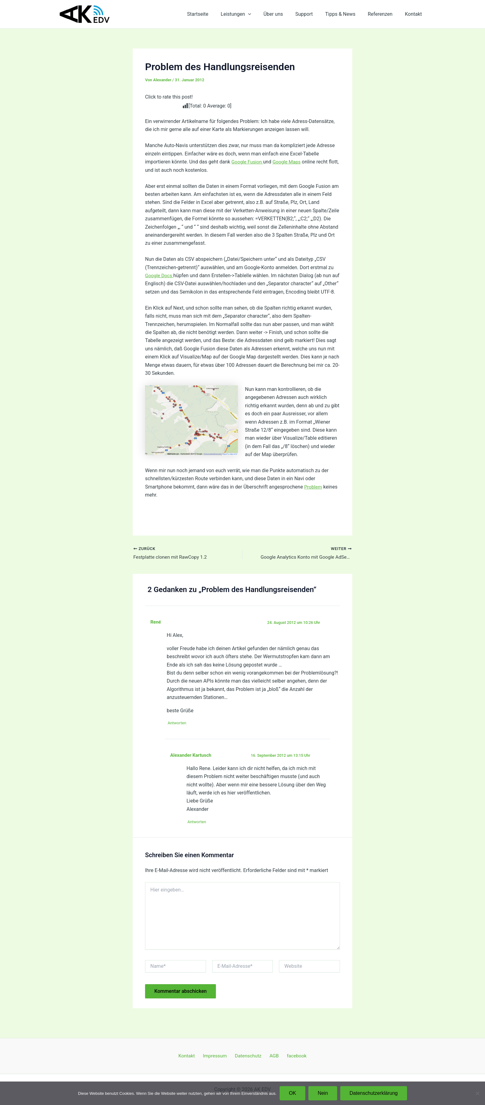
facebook (292, 1056)
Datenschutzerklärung (374, 1093)
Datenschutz (248, 1056)
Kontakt (414, 14)
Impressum (217, 1056)
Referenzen (383, 14)
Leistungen (249, 14)
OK (292, 1093)
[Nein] (477, 1093)
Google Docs (159, 275)
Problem (313, 495)
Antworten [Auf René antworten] (179, 732)
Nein (323, 1093)
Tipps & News (346, 14)
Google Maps (288, 162)
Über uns (284, 14)
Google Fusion (247, 162)
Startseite (214, 14)
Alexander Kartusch (191, 764)
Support (312, 14)
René (155, 630)
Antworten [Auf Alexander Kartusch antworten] (199, 830)
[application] (262, 14)
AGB (272, 1056)
